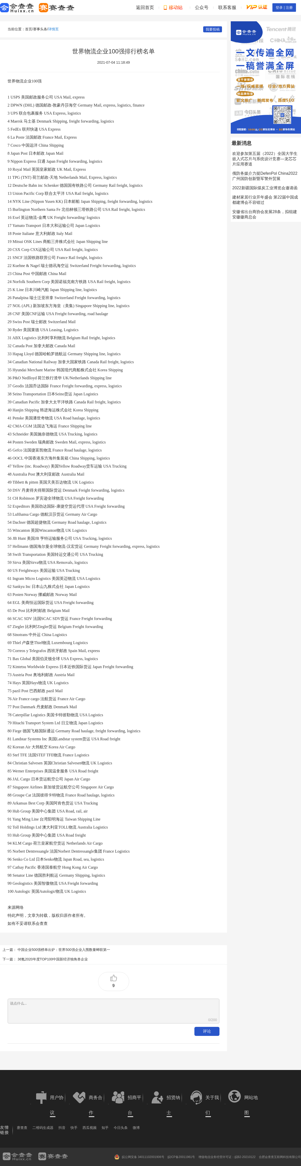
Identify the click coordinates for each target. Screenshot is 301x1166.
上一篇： (10, 950)
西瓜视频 (90, 1128)
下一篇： (10, 959)
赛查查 (22, 1128)
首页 (28, 29)
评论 (207, 1031)
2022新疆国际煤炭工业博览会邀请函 (264, 188)
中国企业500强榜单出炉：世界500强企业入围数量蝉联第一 (64, 950)
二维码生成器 (42, 1128)
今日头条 (121, 1128)
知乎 (105, 1128)
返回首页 (145, 7)
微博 (136, 1128)
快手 (74, 1128)
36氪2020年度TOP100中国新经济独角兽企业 (53, 959)
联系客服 (227, 7)
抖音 (61, 1128)
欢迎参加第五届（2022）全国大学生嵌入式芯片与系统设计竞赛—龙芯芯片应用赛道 (264, 158)
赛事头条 (40, 29)
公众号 (201, 7)
